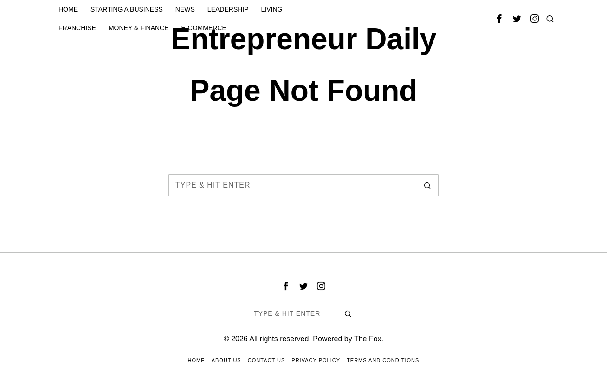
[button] (427, 185)
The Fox (367, 339)
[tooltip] (499, 18)
